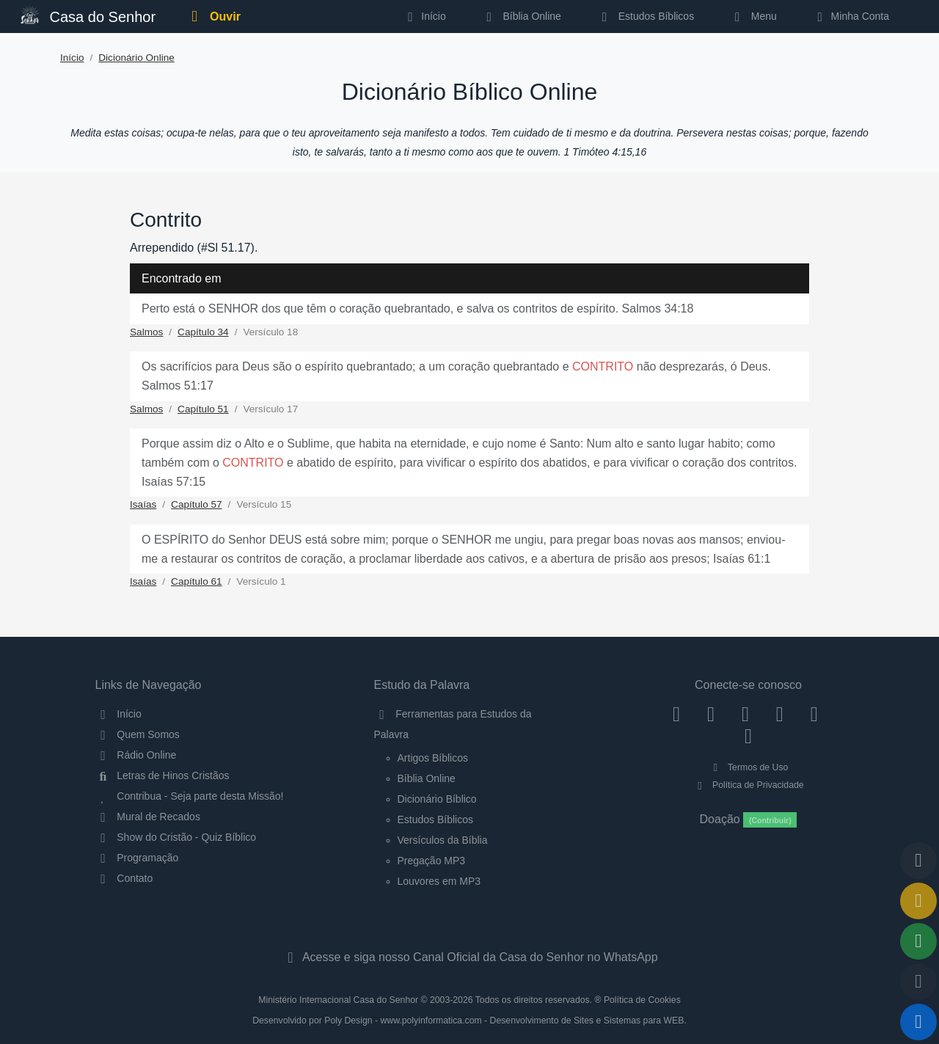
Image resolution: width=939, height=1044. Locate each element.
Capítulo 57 (196, 504)
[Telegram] (748, 735)
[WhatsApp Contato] (814, 714)
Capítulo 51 (203, 409)
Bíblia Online (521, 16)
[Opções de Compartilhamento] (918, 941)
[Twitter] (746, 714)
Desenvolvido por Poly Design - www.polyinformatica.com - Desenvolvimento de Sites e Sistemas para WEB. (469, 1020)
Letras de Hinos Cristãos (162, 775)
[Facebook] (677, 714)
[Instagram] (711, 714)
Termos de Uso (749, 767)
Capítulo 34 (203, 331)
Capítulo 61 (196, 581)
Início (72, 57)
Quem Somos (137, 734)
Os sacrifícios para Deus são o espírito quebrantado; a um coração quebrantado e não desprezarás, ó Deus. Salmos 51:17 (456, 376)
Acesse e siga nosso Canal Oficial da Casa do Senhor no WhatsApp (469, 957)
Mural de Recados (147, 816)
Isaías (143, 504)
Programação (137, 858)
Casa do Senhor (88, 15)
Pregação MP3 (432, 860)
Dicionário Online (136, 57)
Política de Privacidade (748, 785)
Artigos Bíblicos (433, 758)
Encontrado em (182, 278)
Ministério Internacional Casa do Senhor (338, 1000)
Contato (124, 878)
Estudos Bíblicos (645, 16)
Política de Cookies (642, 1000)
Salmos (146, 331)
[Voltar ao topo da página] (918, 860)
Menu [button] (753, 16)
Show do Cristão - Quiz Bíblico (176, 837)
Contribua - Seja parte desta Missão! (189, 796)
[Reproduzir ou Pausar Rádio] (918, 1022)
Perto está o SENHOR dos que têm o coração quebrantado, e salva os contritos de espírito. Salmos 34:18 (417, 308)
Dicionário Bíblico (437, 799)
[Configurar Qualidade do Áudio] (918, 981)
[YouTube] (779, 714)
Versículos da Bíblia (443, 840)
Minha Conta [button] (850, 16)
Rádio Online (136, 755)
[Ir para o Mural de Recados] (918, 901)
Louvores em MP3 (439, 881)
